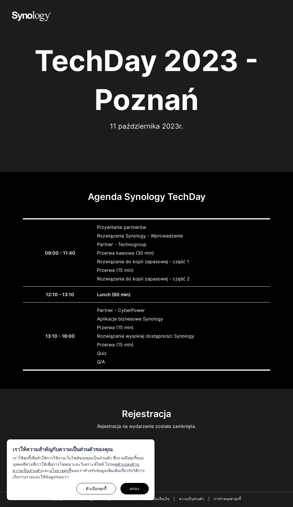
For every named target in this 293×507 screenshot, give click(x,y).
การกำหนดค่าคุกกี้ (227, 499)
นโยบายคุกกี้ (60, 470)
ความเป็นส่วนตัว (191, 499)
